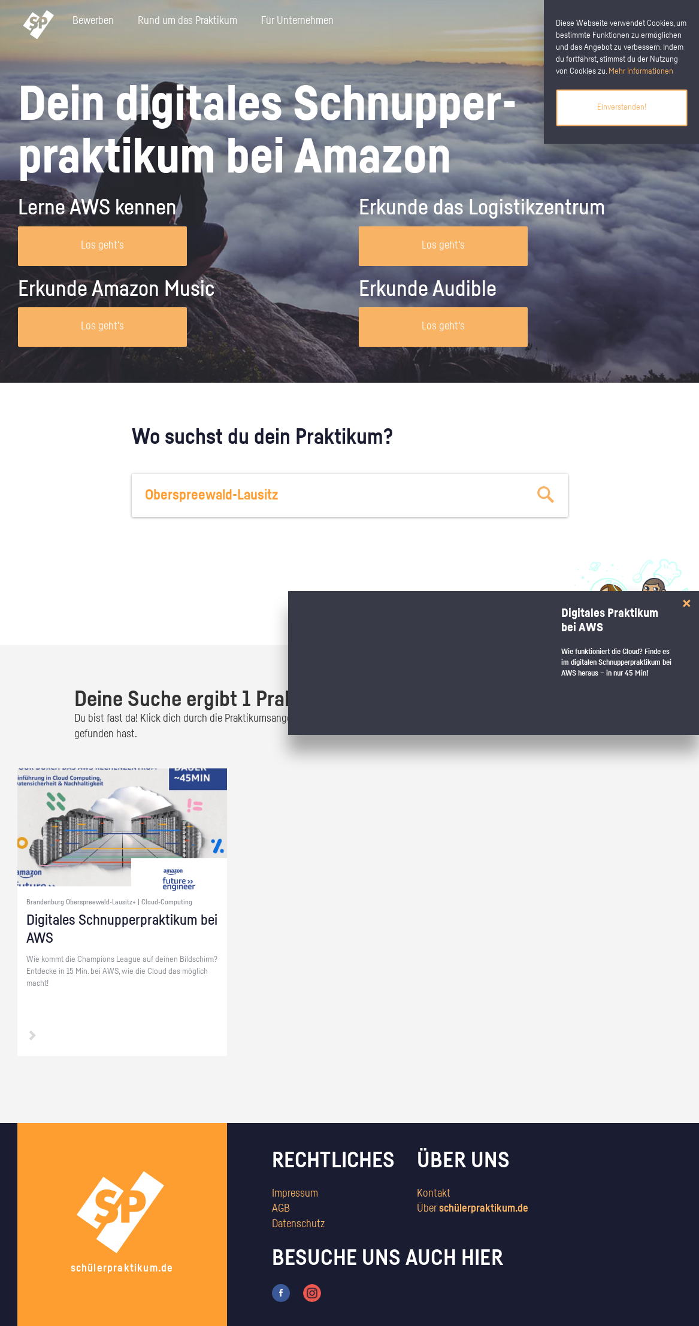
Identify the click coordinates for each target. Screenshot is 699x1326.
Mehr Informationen (641, 71)
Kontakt (433, 1193)
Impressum (295, 1193)
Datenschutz (298, 1224)
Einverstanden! (621, 107)
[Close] (686, 603)
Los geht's (102, 245)
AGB (281, 1208)
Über (472, 1208)
